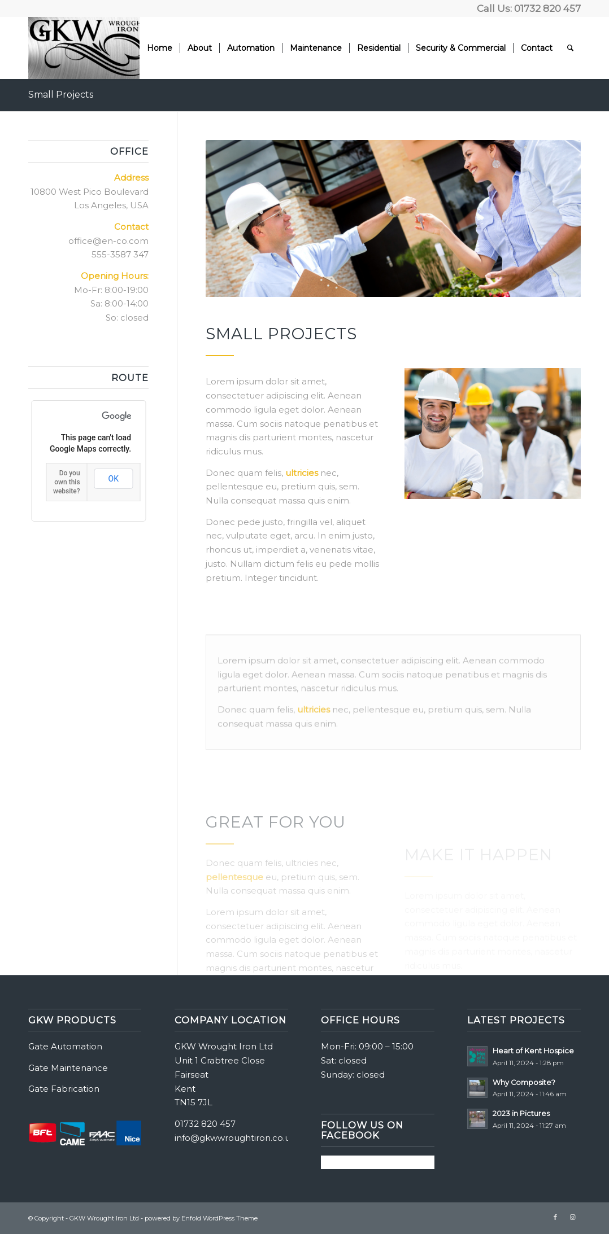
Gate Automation (65, 1046)
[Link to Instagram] (572, 1217)
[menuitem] (160, 48)
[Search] (570, 48)
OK (113, 478)
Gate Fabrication (63, 1088)
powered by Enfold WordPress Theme (201, 1218)
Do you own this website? (66, 482)
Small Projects (60, 94)
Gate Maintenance (68, 1067)
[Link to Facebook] (555, 1217)
